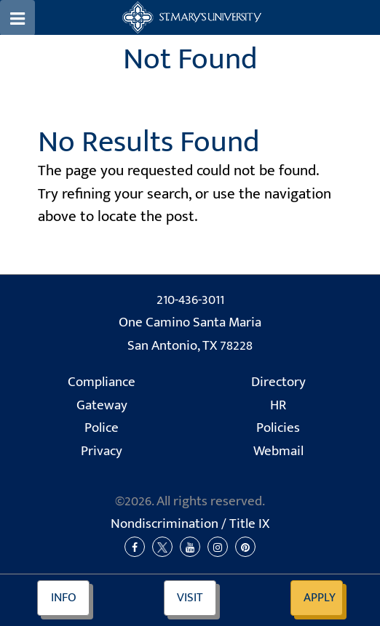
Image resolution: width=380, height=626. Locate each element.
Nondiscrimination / (190, 524)
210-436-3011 (190, 300)
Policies (278, 428)
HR (278, 405)
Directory (278, 382)
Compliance (101, 382)
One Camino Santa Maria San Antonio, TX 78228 (190, 334)
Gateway (101, 405)
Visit (190, 597)
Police (101, 428)
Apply (320, 597)
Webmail (278, 451)
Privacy (101, 451)
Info (63, 597)
